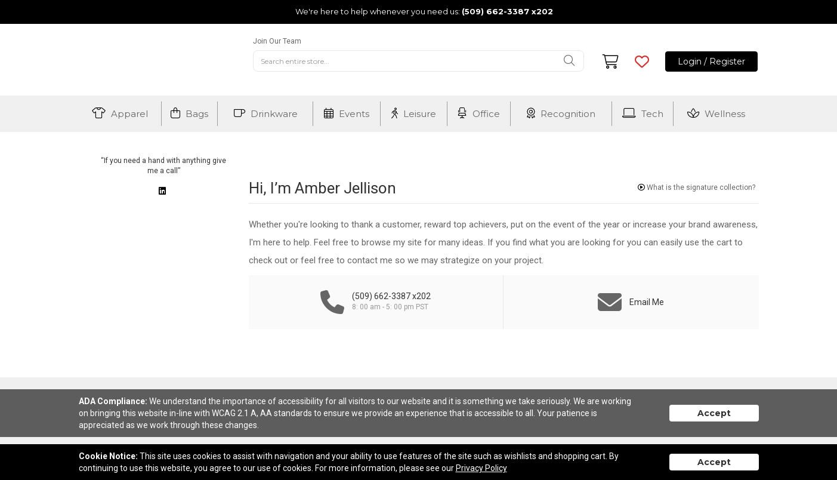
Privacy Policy (481, 468)
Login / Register (711, 61)
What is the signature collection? (696, 187)
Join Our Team (277, 41)
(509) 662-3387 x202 (507, 11)
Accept (714, 413)
